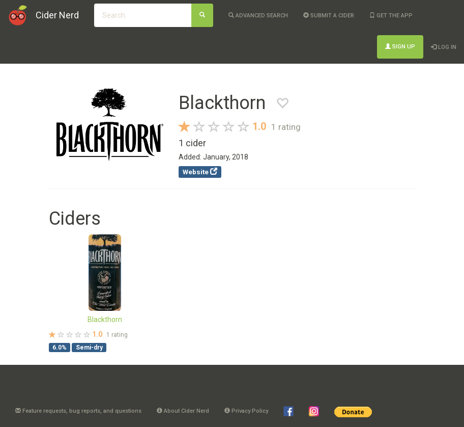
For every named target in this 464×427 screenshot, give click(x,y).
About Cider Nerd (183, 411)
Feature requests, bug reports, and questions (78, 411)
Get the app (391, 15)
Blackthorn (105, 319)
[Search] (202, 15)
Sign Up (400, 46)
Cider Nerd (57, 15)
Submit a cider (328, 15)
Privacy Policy (246, 411)
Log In (443, 47)
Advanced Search (258, 15)
